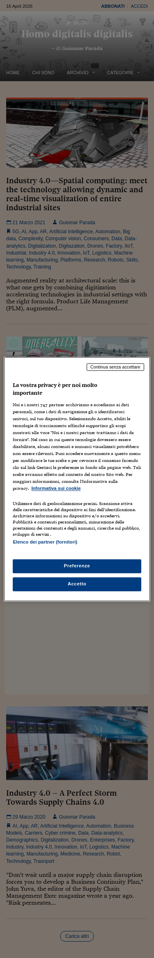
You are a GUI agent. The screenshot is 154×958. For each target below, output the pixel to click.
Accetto (77, 583)
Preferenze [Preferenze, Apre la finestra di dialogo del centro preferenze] (77, 565)
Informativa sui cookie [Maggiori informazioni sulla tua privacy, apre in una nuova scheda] (55, 488)
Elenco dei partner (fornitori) (45, 541)
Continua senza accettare (115, 366)
